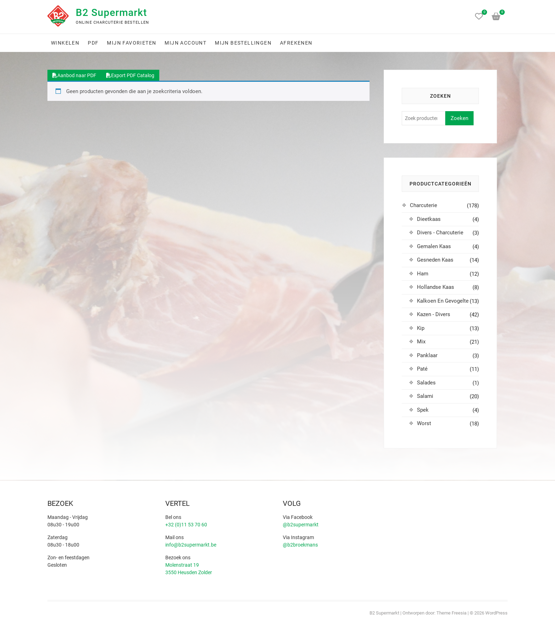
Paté (422, 369)
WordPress (496, 613)
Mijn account (185, 43)
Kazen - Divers (433, 314)
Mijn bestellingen (243, 43)
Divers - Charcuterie (440, 232)
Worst (424, 423)
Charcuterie (423, 205)
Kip (420, 328)
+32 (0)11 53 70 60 (186, 524)
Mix (421, 341)
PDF (93, 43)
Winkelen (65, 43)
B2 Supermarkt (111, 12)
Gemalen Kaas (434, 246)
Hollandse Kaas (435, 287)
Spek (423, 410)
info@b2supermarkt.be (190, 545)
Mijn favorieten (131, 43)
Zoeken (459, 118)
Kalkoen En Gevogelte (443, 301)
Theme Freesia (451, 613)
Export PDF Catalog (130, 75)
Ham (422, 273)
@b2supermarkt (301, 524)
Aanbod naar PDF (74, 75)
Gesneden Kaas (435, 260)
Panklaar (427, 355)
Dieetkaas (429, 219)
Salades (426, 382)
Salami (425, 396)
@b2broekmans (300, 545)
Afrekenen (296, 43)
